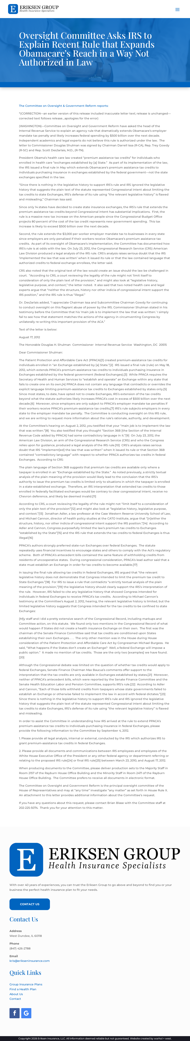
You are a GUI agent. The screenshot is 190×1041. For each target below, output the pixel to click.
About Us (16, 994)
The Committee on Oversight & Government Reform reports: (63, 106)
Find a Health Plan (23, 989)
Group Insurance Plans (26, 984)
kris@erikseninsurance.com (30, 961)
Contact (15, 999)
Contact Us (29, 904)
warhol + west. (163, 1038)
